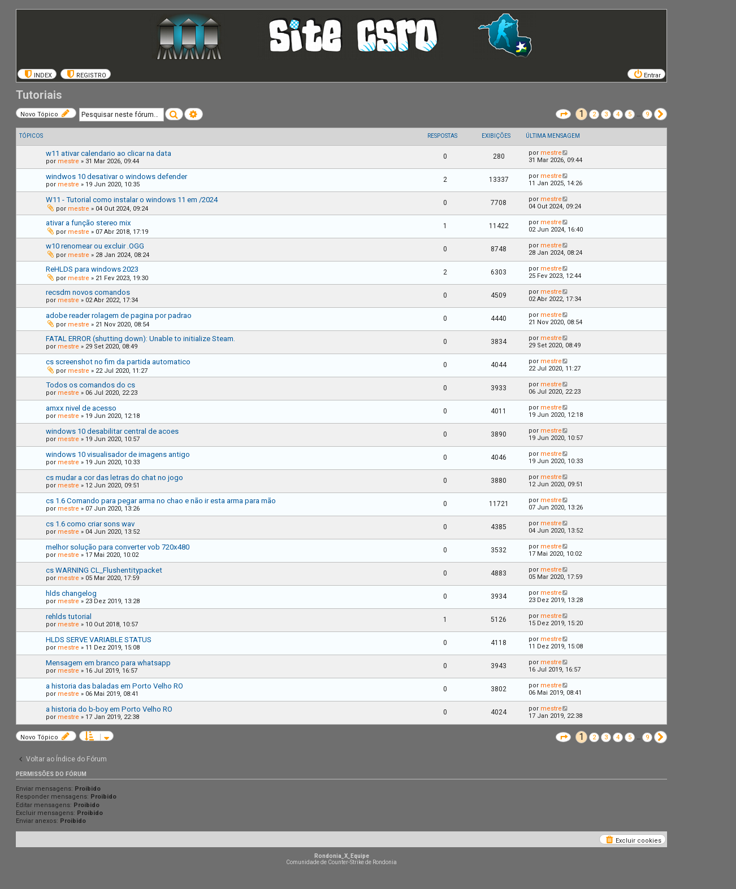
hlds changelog (71, 593)
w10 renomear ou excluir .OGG (95, 246)
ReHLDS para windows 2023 (92, 269)
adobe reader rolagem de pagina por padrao (119, 315)
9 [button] (647, 114)
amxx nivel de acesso (81, 408)
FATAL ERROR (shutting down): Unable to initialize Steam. (140, 338)
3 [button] (606, 114)
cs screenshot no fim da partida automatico (118, 362)
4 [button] (618, 114)
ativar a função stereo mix (88, 223)
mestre (68, 161)
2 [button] (594, 114)
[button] (563, 114)
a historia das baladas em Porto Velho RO (114, 686)
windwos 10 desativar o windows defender (116, 176)
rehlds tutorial (69, 616)
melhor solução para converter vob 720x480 (117, 547)
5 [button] (629, 114)
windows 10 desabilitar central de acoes (112, 431)
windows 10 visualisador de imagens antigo (118, 454)
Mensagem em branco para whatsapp (108, 663)
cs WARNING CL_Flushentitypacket (104, 570)
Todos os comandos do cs (90, 385)
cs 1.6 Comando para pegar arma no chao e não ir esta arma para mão (161, 500)
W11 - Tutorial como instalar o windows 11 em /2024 (132, 199)
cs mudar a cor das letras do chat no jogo (114, 477)
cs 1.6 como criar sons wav (90, 524)
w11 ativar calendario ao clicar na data (108, 153)
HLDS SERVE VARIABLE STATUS (98, 639)
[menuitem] (37, 74)
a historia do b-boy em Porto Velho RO (109, 709)
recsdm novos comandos (88, 292)
